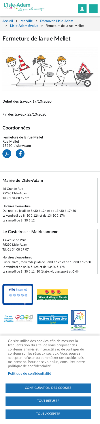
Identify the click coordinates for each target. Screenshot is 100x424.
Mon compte (82, 8)
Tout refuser (48, 400)
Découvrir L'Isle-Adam (56, 21)
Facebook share (20, 153)
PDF (6, 153)
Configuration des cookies (48, 387)
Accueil (7, 21)
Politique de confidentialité (29, 373)
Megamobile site (93, 8)
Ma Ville (27, 21)
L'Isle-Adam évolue (24, 26)
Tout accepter (48, 413)
